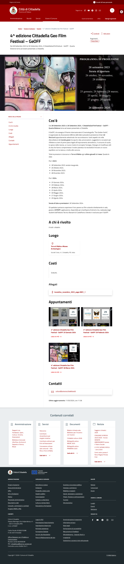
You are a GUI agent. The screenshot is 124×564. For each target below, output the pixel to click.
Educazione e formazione (43, 506)
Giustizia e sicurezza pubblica (72, 485)
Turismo (65, 500)
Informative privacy (69, 522)
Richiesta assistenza (42, 528)
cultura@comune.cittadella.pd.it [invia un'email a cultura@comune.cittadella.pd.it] (66, 391)
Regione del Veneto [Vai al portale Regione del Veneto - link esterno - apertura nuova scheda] (15, 2)
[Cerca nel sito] (112, 10)
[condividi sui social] (95, 33)
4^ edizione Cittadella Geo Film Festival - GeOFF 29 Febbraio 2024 (96, 331)
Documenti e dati (13, 503)
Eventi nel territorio (87, 19)
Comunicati (94, 488)
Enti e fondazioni (13, 494)
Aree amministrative (14, 488)
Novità (29, 18)
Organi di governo (13, 485)
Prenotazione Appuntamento (45, 522)
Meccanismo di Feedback (71, 531)
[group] (21, 444)
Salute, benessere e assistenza (73, 494)
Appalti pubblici (40, 494)
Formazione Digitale (42, 531)
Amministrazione (16, 18)
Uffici (99, 19)
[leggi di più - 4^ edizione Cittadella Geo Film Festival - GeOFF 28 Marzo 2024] (56, 372)
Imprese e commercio (70, 488)
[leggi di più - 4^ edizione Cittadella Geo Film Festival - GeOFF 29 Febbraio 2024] (88, 336)
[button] (121, 11)
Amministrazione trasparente (72, 519)
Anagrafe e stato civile (43, 491)
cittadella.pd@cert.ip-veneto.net (21, 544)
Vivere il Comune (51, 18)
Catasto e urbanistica (42, 500)
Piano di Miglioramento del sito (45, 537)
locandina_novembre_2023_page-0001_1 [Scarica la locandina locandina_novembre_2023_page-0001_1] (69, 292)
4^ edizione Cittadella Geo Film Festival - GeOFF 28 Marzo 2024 (62, 366)
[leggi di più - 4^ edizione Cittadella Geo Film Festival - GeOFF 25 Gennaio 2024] (56, 336)
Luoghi (93, 503)
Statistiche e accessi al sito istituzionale (75, 540)
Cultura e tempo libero (43, 503)
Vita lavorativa (67, 503)
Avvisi (93, 491)
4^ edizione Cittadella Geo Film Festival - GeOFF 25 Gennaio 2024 (63, 331)
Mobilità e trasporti (69, 491)
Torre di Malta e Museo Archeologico (59, 247)
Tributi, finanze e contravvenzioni (73, 497)
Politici (10, 497)
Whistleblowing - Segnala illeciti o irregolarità (74, 536)
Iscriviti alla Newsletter (43, 534)
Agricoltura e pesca (42, 485)
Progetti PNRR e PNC (14, 509)
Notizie (93, 485)
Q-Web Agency (111, 555)
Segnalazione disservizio (43, 525)
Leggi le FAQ (39, 519)
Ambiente (39, 488)
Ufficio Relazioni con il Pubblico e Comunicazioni (18, 538)
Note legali (66, 525)
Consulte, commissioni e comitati (18, 506)
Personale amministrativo (16, 500)
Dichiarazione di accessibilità (72, 528)
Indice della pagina (25, 117)
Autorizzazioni (40, 497)
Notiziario (94, 509)
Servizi (38, 18)
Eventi (93, 506)
